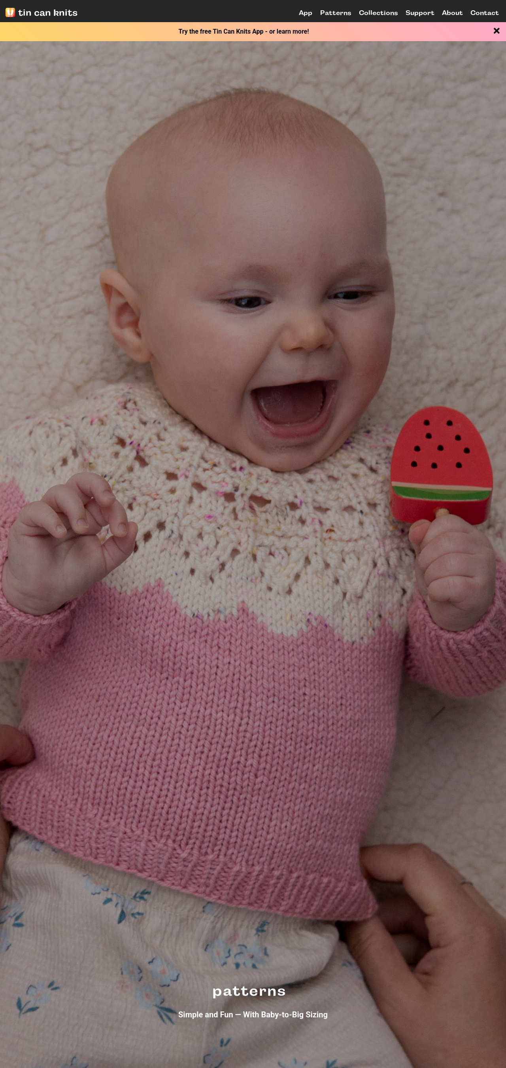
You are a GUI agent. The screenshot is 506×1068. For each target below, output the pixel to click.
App (305, 13)
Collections (378, 13)
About (452, 13)
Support (420, 13)
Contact (484, 13)
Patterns (335, 13)
